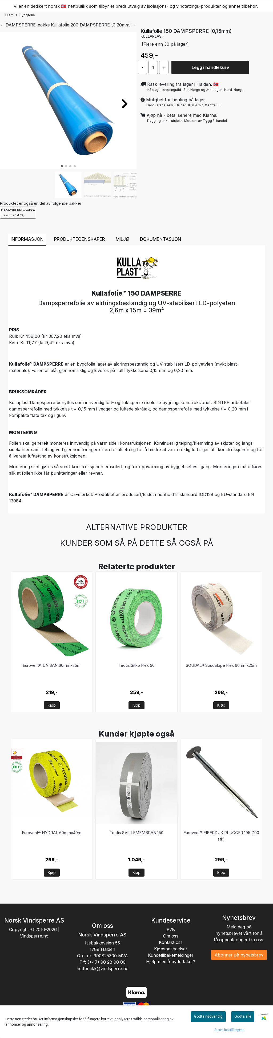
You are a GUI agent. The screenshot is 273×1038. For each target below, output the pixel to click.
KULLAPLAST (152, 36)
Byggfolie (25, 15)
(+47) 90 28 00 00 (106, 962)
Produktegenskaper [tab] (79, 239)
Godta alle (242, 1016)
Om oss (170, 936)
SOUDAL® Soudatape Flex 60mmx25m (221, 665)
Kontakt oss (171, 942)
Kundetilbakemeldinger (171, 955)
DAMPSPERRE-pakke (18, 212)
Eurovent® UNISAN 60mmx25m (52, 665)
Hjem (9, 15)
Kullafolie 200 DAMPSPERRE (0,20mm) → (93, 25)
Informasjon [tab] (27, 239)
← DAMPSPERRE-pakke (25, 25)
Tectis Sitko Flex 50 (136, 665)
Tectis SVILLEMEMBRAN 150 (136, 832)
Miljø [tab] (122, 239)
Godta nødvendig (208, 1016)
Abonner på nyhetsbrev (239, 955)
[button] (62, 166)
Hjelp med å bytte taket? (170, 961)
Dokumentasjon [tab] (160, 239)
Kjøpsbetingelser (170, 948)
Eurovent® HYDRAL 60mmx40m (51, 832)
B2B (171, 929)
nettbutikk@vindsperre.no (103, 968)
